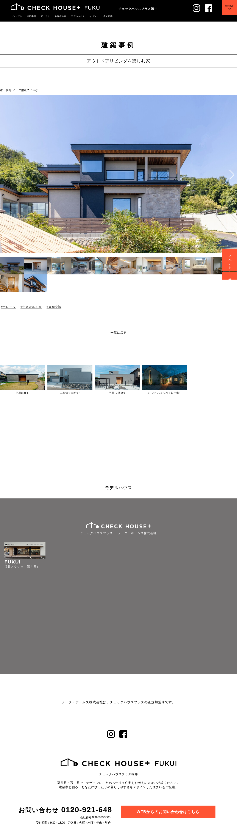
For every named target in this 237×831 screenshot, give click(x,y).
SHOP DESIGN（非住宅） (165, 392)
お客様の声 (57, 16)
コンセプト (16, 16)
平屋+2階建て (117, 392)
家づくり (43, 16)
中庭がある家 (32, 307)
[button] (232, 174)
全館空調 (54, 307)
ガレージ (9, 307)
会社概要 (102, 16)
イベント (88, 16)
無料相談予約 (226, 10)
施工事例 (5, 90)
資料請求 (230, 275)
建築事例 (30, 16)
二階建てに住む (28, 90)
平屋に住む (23, 392)
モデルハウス (73, 16)
